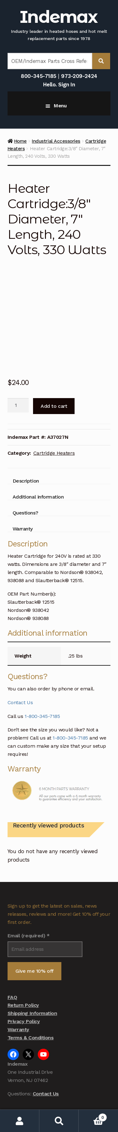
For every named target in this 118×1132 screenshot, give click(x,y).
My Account (19, 1121)
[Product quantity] (18, 371)
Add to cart (54, 372)
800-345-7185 (38, 76)
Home (20, 141)
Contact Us (20, 668)
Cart (93, 1116)
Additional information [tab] (38, 463)
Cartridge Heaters (54, 419)
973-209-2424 (79, 76)
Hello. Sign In (59, 84)
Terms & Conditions (31, 1004)
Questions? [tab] (25, 479)
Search (59, 1121)
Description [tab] (26, 447)
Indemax (58, 16)
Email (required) (29, 902)
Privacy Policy (24, 987)
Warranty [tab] (23, 495)
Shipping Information (32, 979)
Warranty (18, 995)
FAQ (12, 963)
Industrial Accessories (56, 141)
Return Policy (23, 971)
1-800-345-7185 (42, 682)
